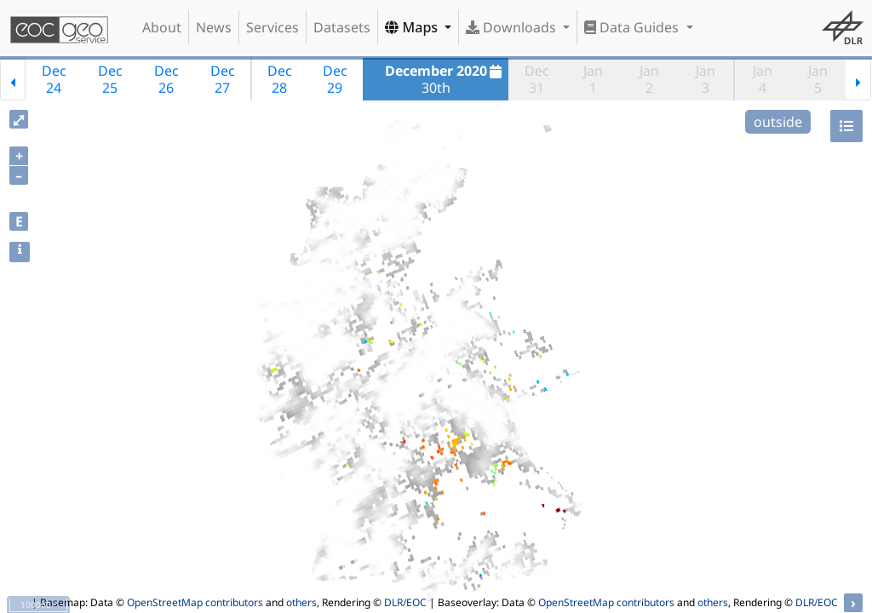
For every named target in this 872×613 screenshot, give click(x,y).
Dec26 (166, 79)
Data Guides (633, 27)
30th (446, 79)
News (214, 27)
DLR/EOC (405, 602)
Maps (413, 27)
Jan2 (649, 79)
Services (272, 27)
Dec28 (279, 79)
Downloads (512, 27)
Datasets (341, 27)
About (161, 27)
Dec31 (537, 79)
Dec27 (222, 79)
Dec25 (110, 79)
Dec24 (54, 79)
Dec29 (335, 79)
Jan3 (705, 79)
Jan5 (818, 79)
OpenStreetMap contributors (195, 602)
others (301, 602)
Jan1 (593, 79)
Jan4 (762, 79)
